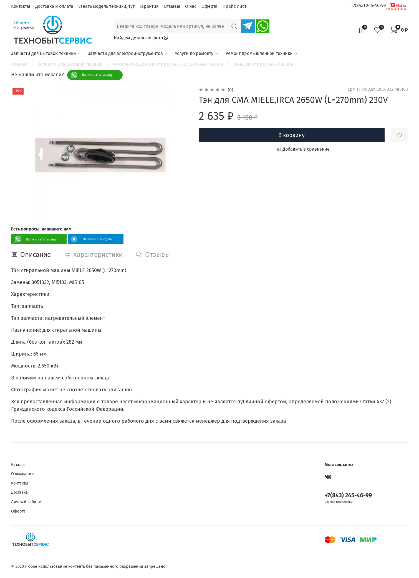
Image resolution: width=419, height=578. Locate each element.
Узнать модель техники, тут (106, 6)
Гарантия (149, 6)
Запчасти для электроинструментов (128, 53)
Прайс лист (234, 6)
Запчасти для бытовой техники (46, 53)
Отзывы (172, 6)
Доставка (19, 492)
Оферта (209, 6)
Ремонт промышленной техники (262, 53)
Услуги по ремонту (197, 53)
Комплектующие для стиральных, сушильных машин (168, 64)
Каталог (18, 464)
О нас (190, 6)
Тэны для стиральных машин (263, 64)
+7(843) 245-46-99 (368, 5)
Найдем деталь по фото (141, 37)
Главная (19, 64)
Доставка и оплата (54, 6)
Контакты (20, 6)
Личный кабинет (27, 502)
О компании (22, 473)
